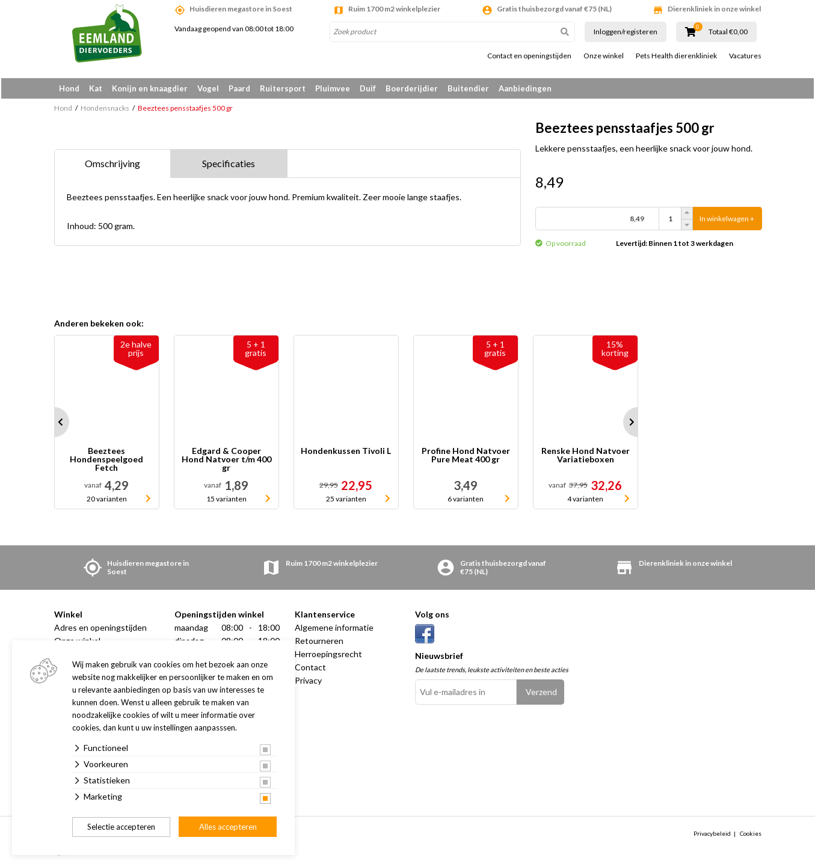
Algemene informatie (334, 630)
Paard (239, 88)
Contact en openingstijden (529, 56)
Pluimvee (332, 88)
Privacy (308, 683)
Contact (310, 669)
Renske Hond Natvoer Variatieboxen (585, 458)
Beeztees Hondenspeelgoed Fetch (106, 461)
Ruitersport (283, 88)
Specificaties (228, 165)
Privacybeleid (712, 835)
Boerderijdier (412, 88)
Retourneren (319, 643)
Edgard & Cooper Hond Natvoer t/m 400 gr (226, 461)
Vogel (208, 88)
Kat (95, 88)
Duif (368, 88)
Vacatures (745, 56)
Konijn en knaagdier (150, 88)
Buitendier (468, 88)
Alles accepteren (228, 827)
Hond (69, 88)
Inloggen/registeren (625, 31)
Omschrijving (112, 165)
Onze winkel (603, 56)
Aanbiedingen (525, 88)
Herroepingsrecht (328, 656)
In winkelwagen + (727, 220)
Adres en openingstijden (100, 630)
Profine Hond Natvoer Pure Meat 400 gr (466, 458)
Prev (54, 424)
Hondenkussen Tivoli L (346, 453)
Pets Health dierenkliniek (676, 56)
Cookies (750, 835)
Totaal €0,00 (728, 31)
